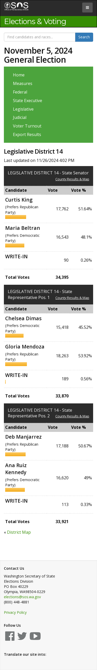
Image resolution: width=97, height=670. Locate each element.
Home (19, 75)
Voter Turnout (27, 126)
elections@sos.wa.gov (22, 596)
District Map (19, 532)
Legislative (23, 109)
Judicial (19, 117)
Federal (20, 92)
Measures (22, 83)
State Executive (27, 100)
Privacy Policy (15, 612)
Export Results (27, 134)
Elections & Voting (35, 21)
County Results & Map (72, 179)
